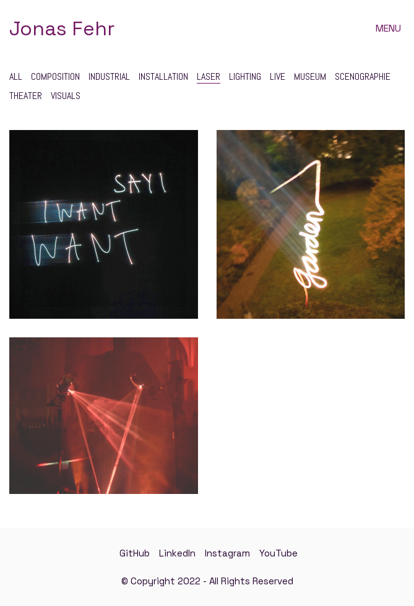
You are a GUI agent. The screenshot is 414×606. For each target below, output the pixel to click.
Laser (208, 76)
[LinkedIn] (177, 553)
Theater (25, 95)
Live (277, 76)
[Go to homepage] (62, 28)
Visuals (65, 95)
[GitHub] (134, 553)
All (15, 76)
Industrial (109, 76)
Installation (163, 76)
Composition (55, 76)
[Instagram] (227, 553)
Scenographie (362, 76)
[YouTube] (278, 553)
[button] (390, 28)
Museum (310, 76)
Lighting (245, 76)
